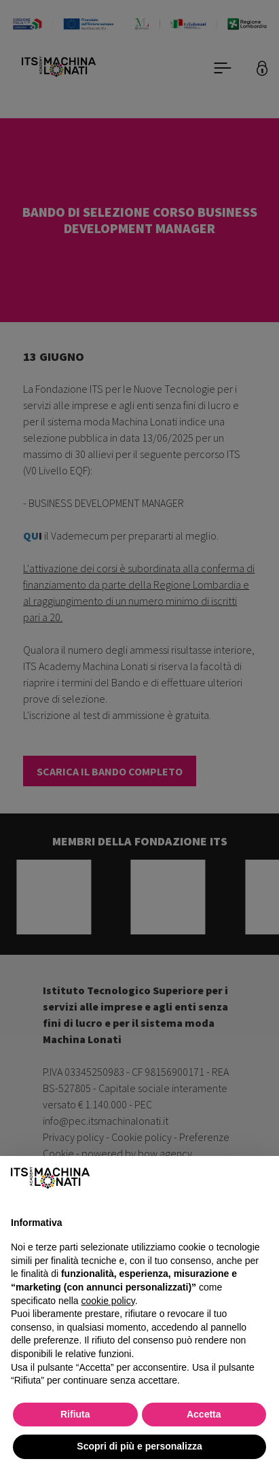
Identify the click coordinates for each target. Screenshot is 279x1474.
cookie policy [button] (108, 1300)
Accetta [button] (204, 1414)
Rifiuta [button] (75, 1414)
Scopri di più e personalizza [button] (139, 1446)
